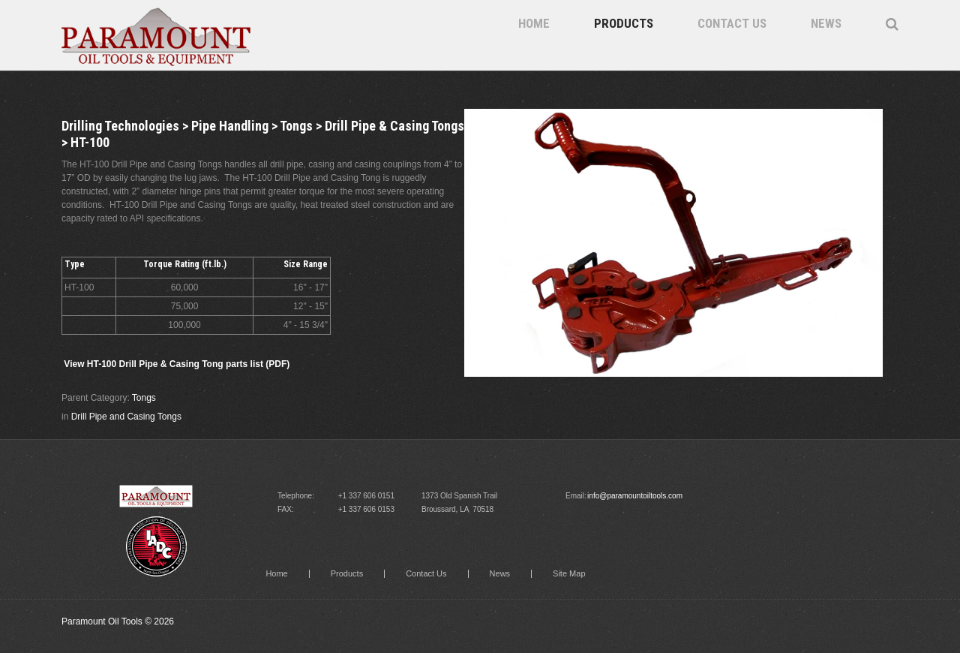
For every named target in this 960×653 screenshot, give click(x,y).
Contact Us (732, 23)
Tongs (144, 398)
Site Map (569, 574)
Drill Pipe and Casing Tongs (126, 416)
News (826, 23)
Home (534, 23)
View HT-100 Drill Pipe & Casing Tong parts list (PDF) (177, 364)
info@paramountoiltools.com (634, 496)
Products (623, 23)
